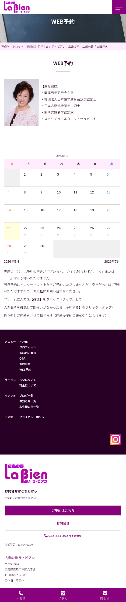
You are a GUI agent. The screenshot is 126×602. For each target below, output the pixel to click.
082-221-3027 (65, 535)
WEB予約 (25, 369)
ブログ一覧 (26, 395)
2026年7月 (112, 261)
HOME (23, 342)
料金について (27, 385)
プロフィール (27, 347)
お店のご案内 (27, 353)
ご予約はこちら (63, 510)
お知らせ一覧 (27, 401)
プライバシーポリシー (33, 417)
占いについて (27, 380)
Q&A (22, 358)
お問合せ (25, 364)
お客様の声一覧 (29, 407)
